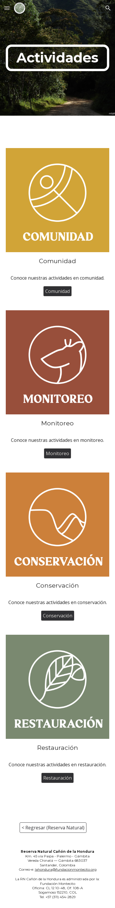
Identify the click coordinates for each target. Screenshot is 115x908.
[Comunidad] (57, 291)
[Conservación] (57, 615)
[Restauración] (57, 778)
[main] (58, 58)
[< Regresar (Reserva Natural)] (53, 827)
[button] (7, 8)
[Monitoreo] (57, 453)
